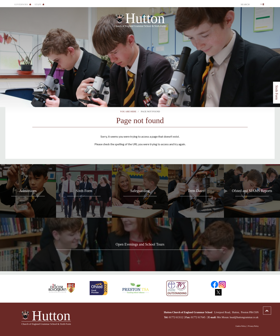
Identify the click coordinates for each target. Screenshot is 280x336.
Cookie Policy (241, 326)
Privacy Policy (253, 326)
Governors (22, 4)
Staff (39, 4)
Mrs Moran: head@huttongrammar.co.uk (237, 317)
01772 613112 (176, 317)
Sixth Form (276, 92)
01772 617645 (198, 317)
